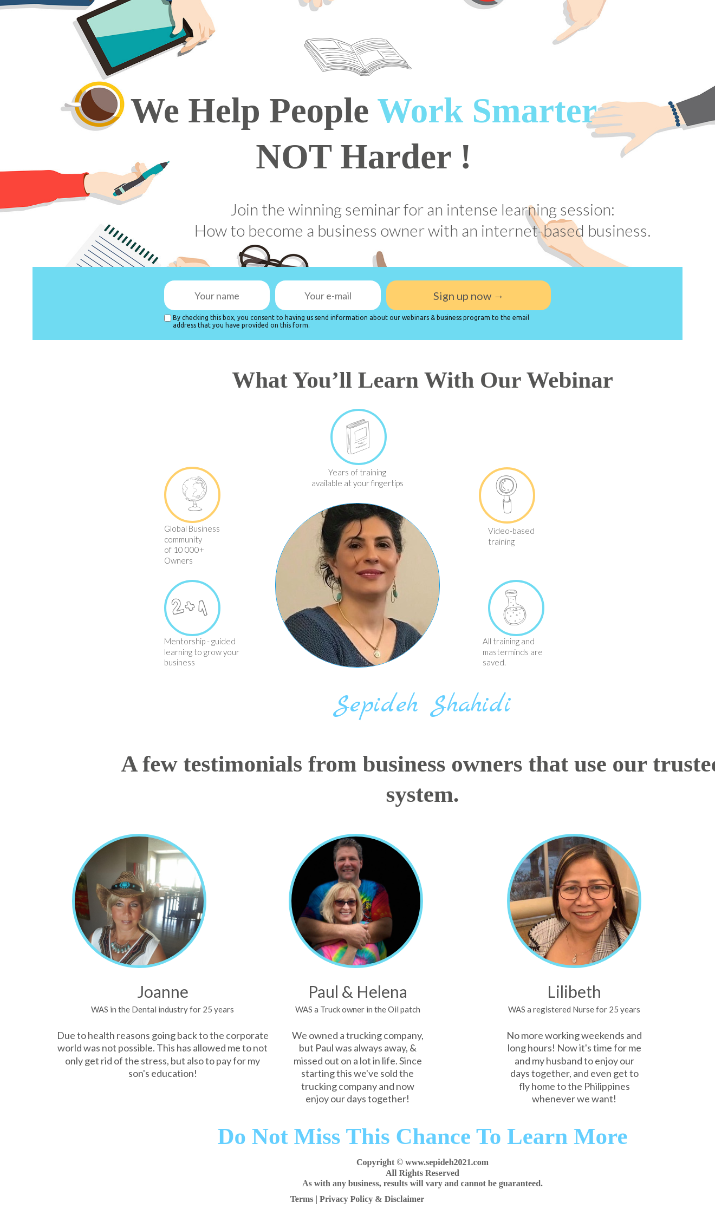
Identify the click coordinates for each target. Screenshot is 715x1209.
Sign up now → (468, 295)
